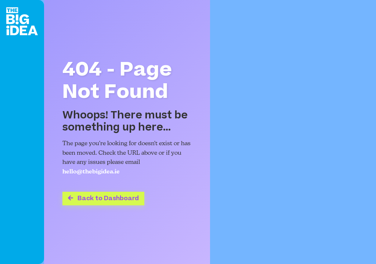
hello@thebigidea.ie (91, 172)
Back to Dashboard (103, 198)
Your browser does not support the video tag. (293, 132)
